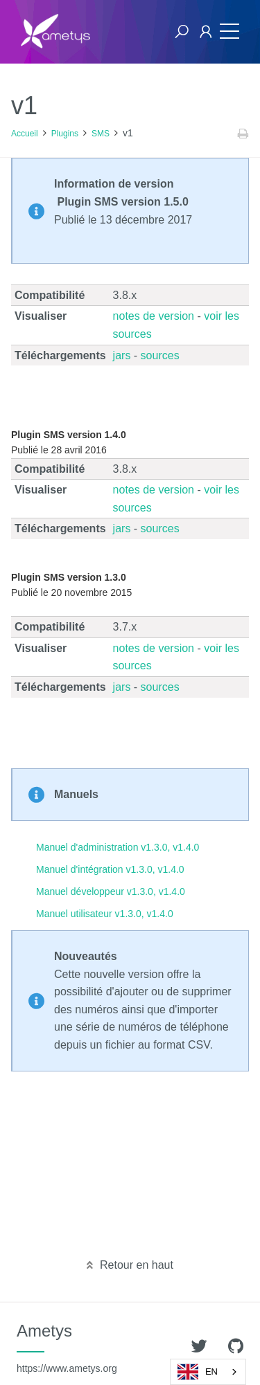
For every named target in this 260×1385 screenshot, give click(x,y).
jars (122, 355)
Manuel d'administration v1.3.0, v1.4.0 (117, 847)
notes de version (153, 316)
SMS (101, 133)
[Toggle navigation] (226, 31)
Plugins (64, 133)
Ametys (67, 1347)
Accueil (24, 133)
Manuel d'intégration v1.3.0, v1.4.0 (110, 869)
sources (160, 355)
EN (197, 1371)
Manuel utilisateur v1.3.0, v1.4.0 (104, 913)
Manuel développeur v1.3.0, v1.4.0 (110, 891)
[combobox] (208, 1372)
